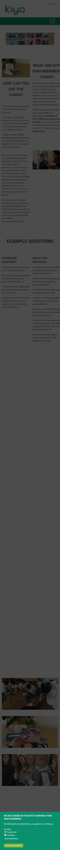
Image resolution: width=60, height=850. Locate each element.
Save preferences (11, 838)
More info (7, 829)
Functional (11, 832)
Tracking (11, 835)
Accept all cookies (13, 845)
